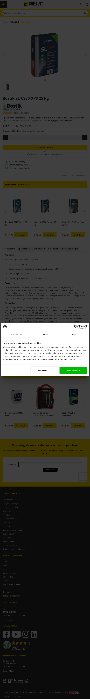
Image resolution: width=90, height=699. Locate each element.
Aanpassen (44, 370)
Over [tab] (74, 334)
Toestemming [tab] (15, 334)
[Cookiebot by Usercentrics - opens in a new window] (76, 327)
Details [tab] (45, 334)
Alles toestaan (73, 370)
